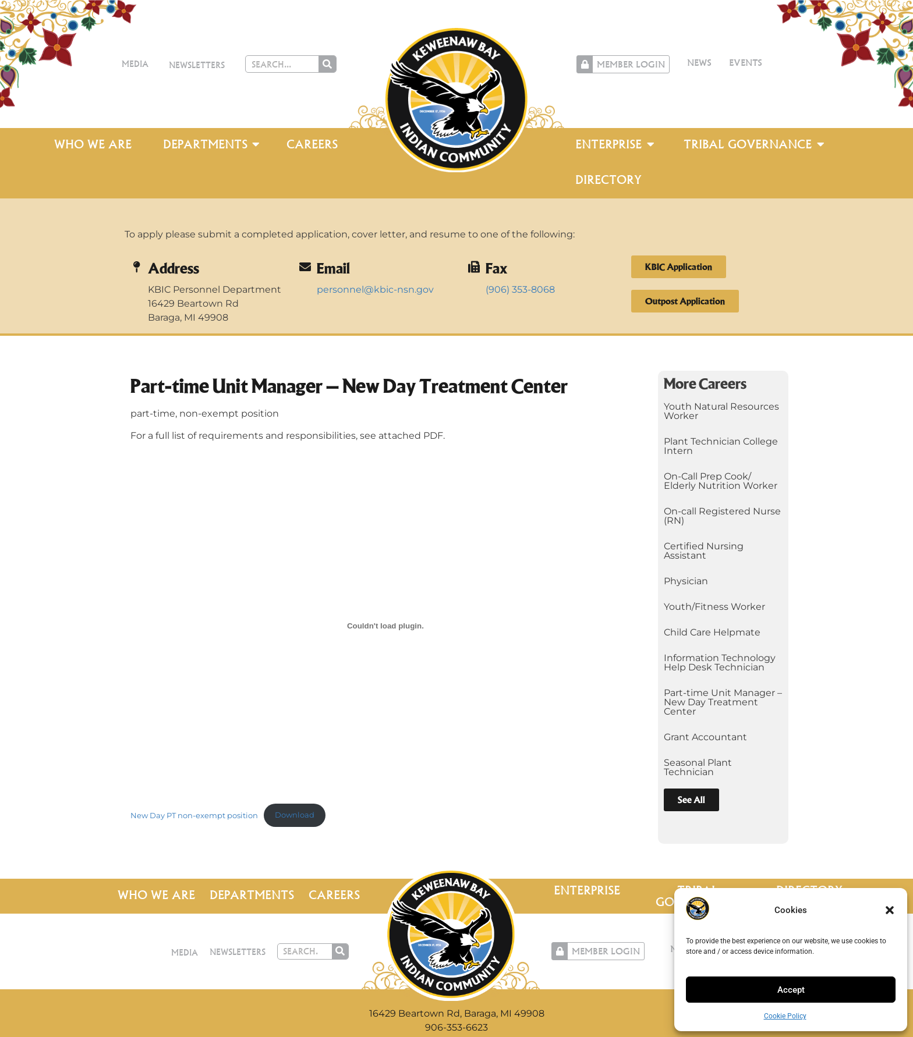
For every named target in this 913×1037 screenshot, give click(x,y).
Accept (791, 990)
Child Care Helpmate (712, 632)
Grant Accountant (705, 737)
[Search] (327, 64)
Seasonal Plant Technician (698, 767)
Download (294, 815)
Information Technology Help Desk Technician (720, 662)
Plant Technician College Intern (721, 446)
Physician (686, 581)
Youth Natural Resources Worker (721, 411)
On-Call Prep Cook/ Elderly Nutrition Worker (720, 481)
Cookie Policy (785, 1016)
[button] (890, 910)
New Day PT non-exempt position (194, 815)
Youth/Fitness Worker (714, 606)
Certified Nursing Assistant (704, 551)
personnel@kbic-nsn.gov (375, 289)
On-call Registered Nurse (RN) (722, 516)
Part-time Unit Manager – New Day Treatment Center (723, 702)
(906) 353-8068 (520, 289)
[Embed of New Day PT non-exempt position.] (385, 626)
